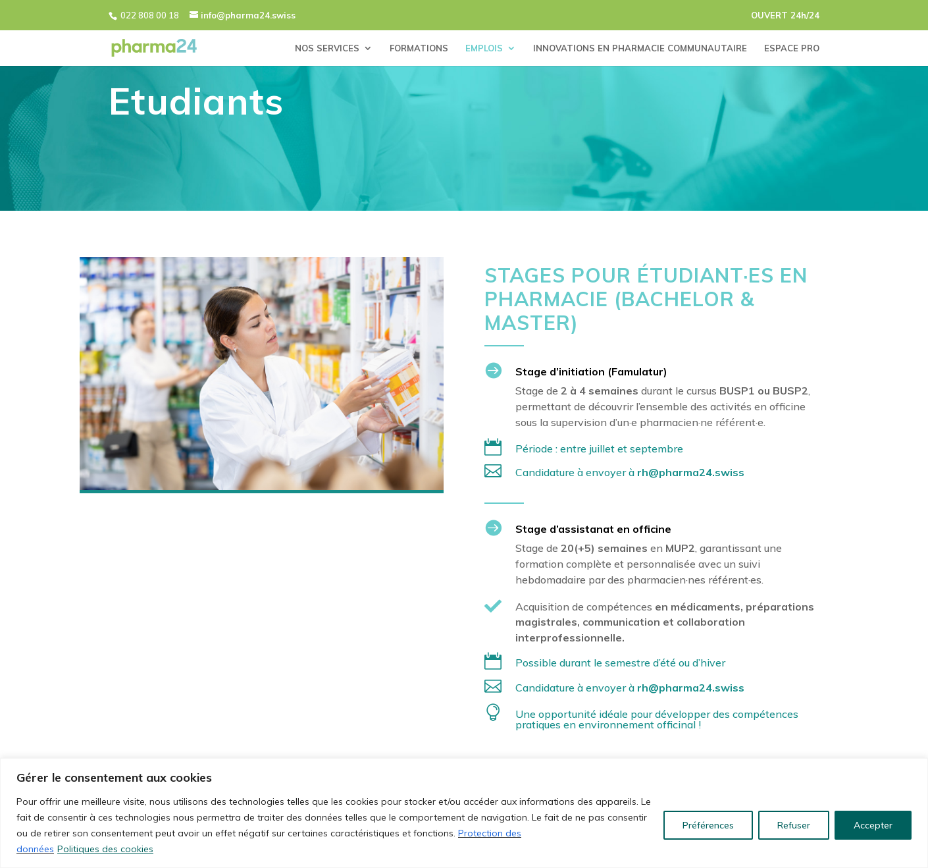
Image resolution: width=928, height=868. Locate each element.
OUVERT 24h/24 (785, 15)
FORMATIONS (419, 48)
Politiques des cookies (105, 849)
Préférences (708, 825)
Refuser (793, 825)
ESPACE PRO (791, 48)
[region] (464, 813)
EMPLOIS (484, 48)
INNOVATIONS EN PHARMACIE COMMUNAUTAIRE (640, 48)
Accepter (873, 825)
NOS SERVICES (327, 48)
